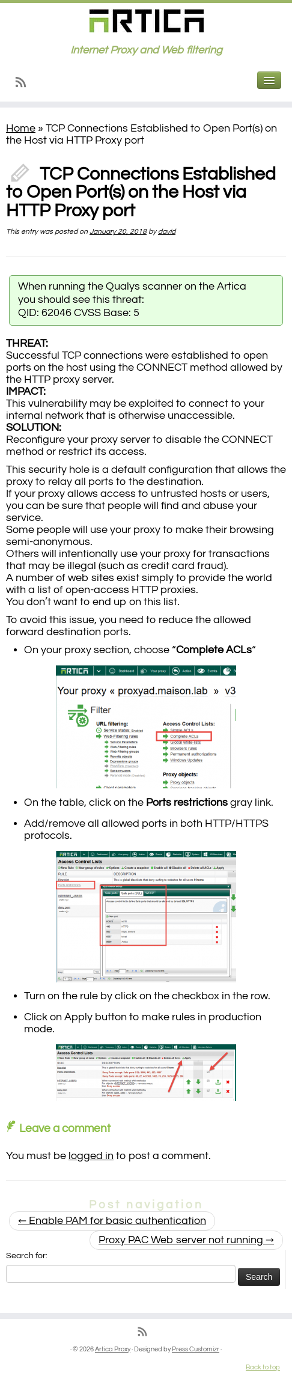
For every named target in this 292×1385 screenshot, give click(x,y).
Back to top (263, 1367)
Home (20, 128)
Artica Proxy (112, 1349)
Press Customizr (195, 1349)
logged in (91, 1155)
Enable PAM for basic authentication (112, 1220)
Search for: (26, 1256)
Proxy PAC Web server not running (186, 1240)
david (166, 232)
